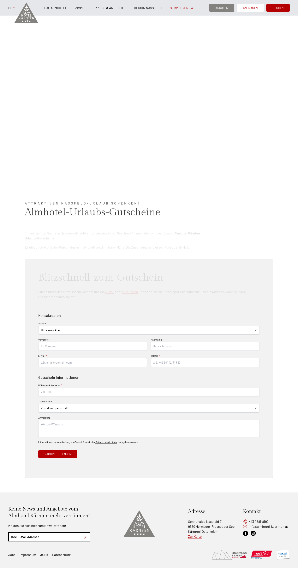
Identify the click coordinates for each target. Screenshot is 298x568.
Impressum (28, 555)
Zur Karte (195, 536)
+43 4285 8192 (259, 521)
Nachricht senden (57, 454)
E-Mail (41, 355)
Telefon (154, 355)
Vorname (43, 339)
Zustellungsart (45, 401)
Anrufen (221, 8)
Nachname (156, 339)
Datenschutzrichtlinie (106, 442)
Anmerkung (44, 417)
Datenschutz (61, 555)
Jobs (12, 555)
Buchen (278, 8)
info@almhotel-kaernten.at (268, 526)
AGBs (44, 555)
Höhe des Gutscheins (49, 385)
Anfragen (250, 8)
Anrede (42, 323)
